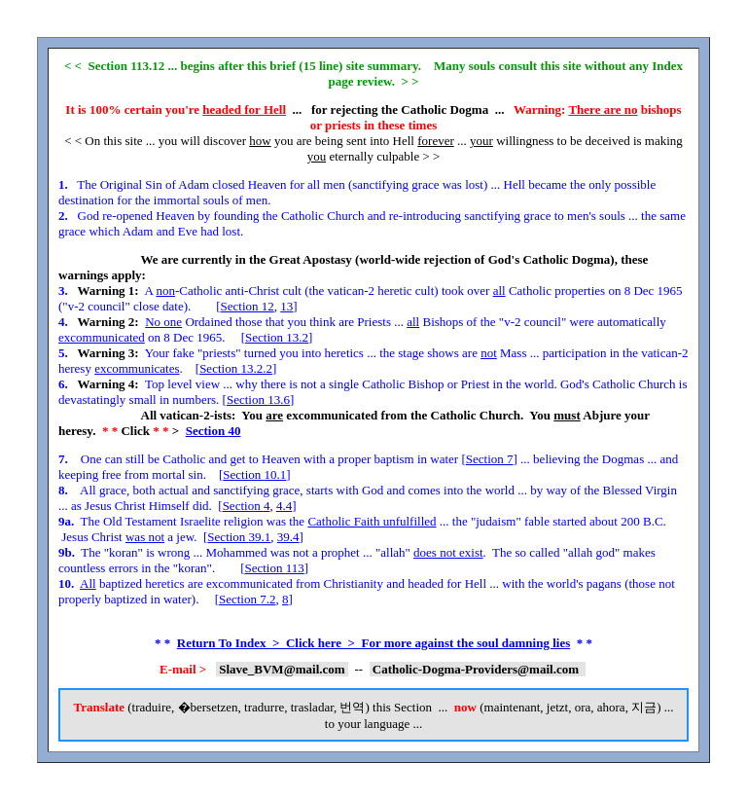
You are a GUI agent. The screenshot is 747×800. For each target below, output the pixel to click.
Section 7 (490, 459)
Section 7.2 (247, 599)
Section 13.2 (276, 337)
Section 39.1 (238, 536)
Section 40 (213, 430)
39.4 (288, 536)
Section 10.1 (254, 474)
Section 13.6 (258, 399)
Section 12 (247, 306)
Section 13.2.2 (235, 368)
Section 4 (246, 505)
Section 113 (273, 568)
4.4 (284, 505)
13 (286, 306)
